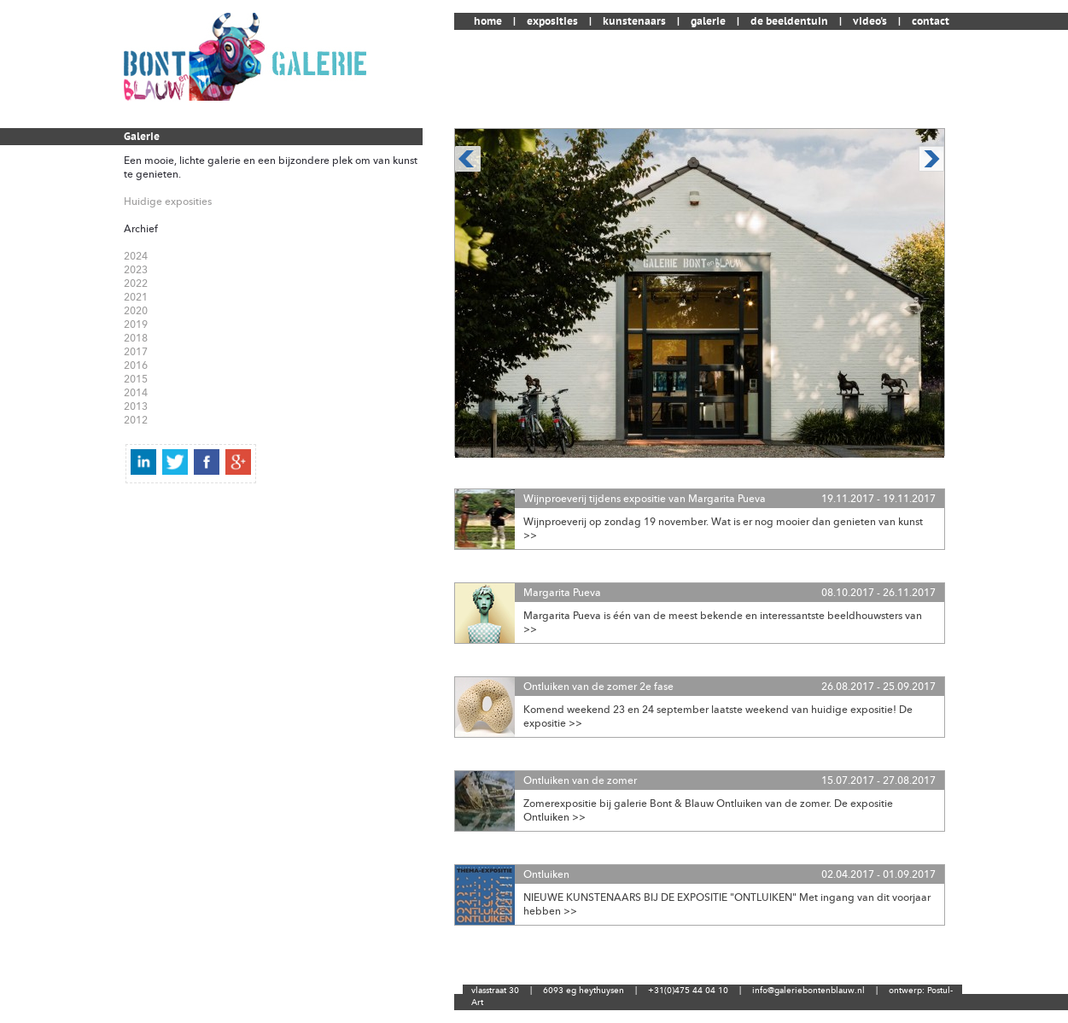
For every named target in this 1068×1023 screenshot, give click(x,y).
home (488, 21)
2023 (136, 270)
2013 (136, 406)
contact (930, 21)
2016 (136, 365)
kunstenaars (634, 21)
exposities (552, 21)
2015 (136, 379)
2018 (136, 338)
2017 (136, 352)
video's (870, 21)
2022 (136, 283)
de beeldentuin (789, 21)
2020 (136, 311)
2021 (136, 297)
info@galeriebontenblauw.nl (808, 991)
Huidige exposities (168, 201)
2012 (136, 420)
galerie (708, 21)
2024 (136, 256)
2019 (136, 324)
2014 (136, 393)
